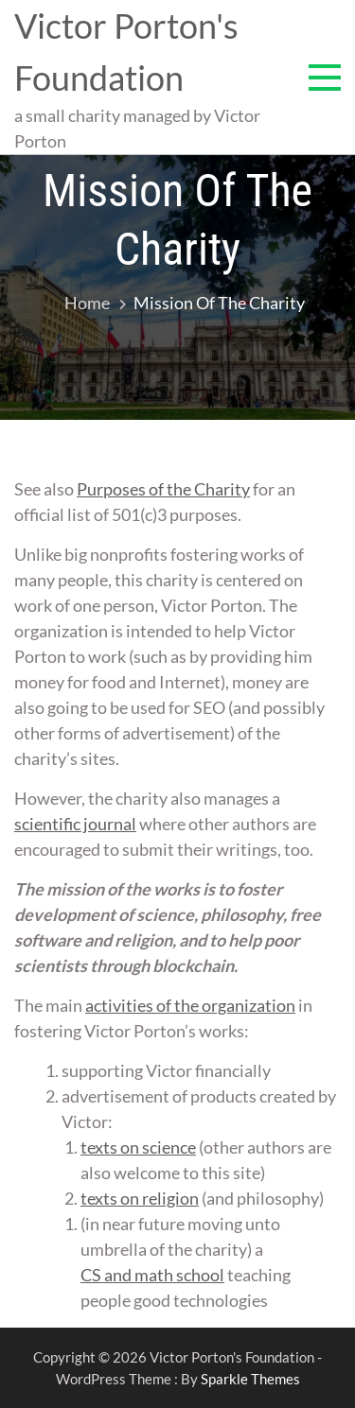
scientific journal (75, 823)
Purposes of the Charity (163, 488)
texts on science (138, 1147)
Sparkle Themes (250, 1378)
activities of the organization (190, 1005)
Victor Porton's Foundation (126, 51)
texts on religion (139, 1198)
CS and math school (152, 1274)
